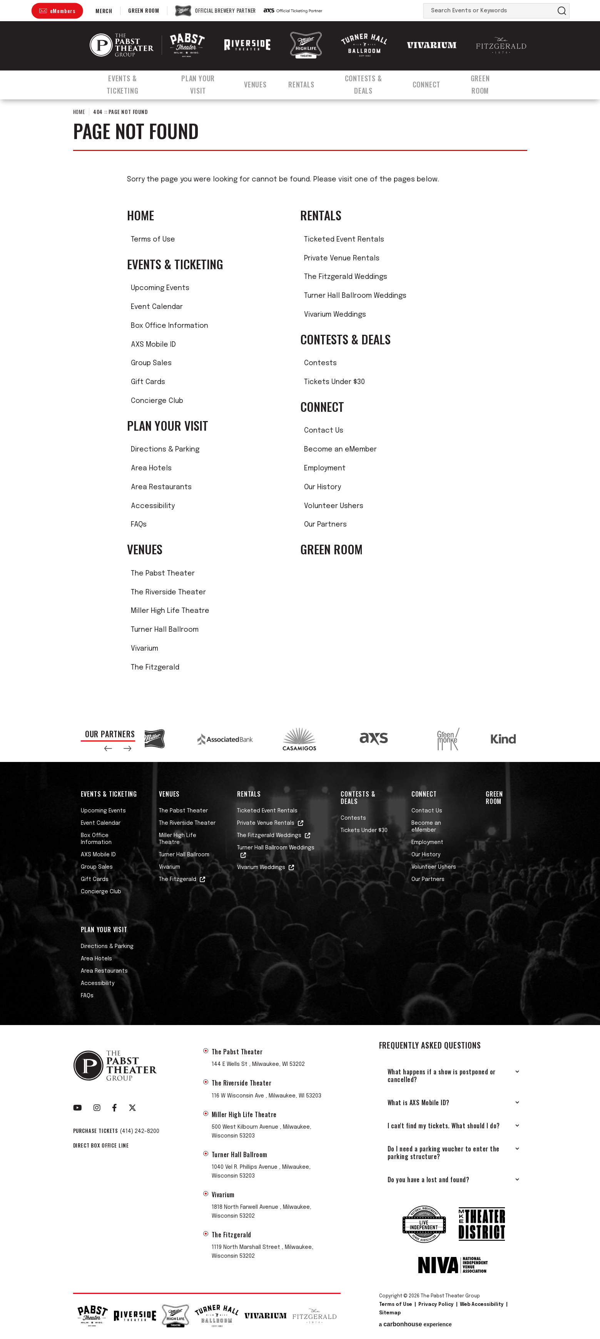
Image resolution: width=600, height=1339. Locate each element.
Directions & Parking (165, 449)
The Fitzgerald (155, 667)
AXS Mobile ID (153, 344)
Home (79, 112)
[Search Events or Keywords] (489, 10)
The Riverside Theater (168, 592)
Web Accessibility (482, 1304)
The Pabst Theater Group (122, 45)
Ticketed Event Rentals (344, 239)
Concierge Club (157, 401)
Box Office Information (169, 325)
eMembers (62, 11)
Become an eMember (340, 449)
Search (562, 11)
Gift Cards (148, 382)
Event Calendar (157, 307)
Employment (325, 468)
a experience (415, 1324)
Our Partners (325, 524)
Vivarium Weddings (335, 314)
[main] (300, 405)
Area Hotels (151, 468)
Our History (322, 487)
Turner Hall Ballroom (165, 629)
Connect (435, 82)
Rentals (306, 82)
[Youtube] (77, 1108)
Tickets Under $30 (334, 382)
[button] (108, 748)
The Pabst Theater (163, 573)
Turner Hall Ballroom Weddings (355, 295)
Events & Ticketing (121, 82)
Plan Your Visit (200, 82)
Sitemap (390, 1313)
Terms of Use (153, 239)
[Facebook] (114, 1108)
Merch (103, 11)
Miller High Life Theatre (170, 610)
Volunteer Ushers (333, 506)
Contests (320, 363)
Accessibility (153, 506)
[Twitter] (132, 1108)
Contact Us (323, 430)
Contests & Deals (370, 82)
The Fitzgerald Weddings (345, 277)
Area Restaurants (161, 487)
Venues (259, 82)
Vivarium (144, 648)
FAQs (139, 524)
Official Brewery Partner (225, 11)
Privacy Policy (436, 1304)
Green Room (143, 10)
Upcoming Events (160, 288)
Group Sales (151, 363)
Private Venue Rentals (341, 258)
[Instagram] (97, 1108)
